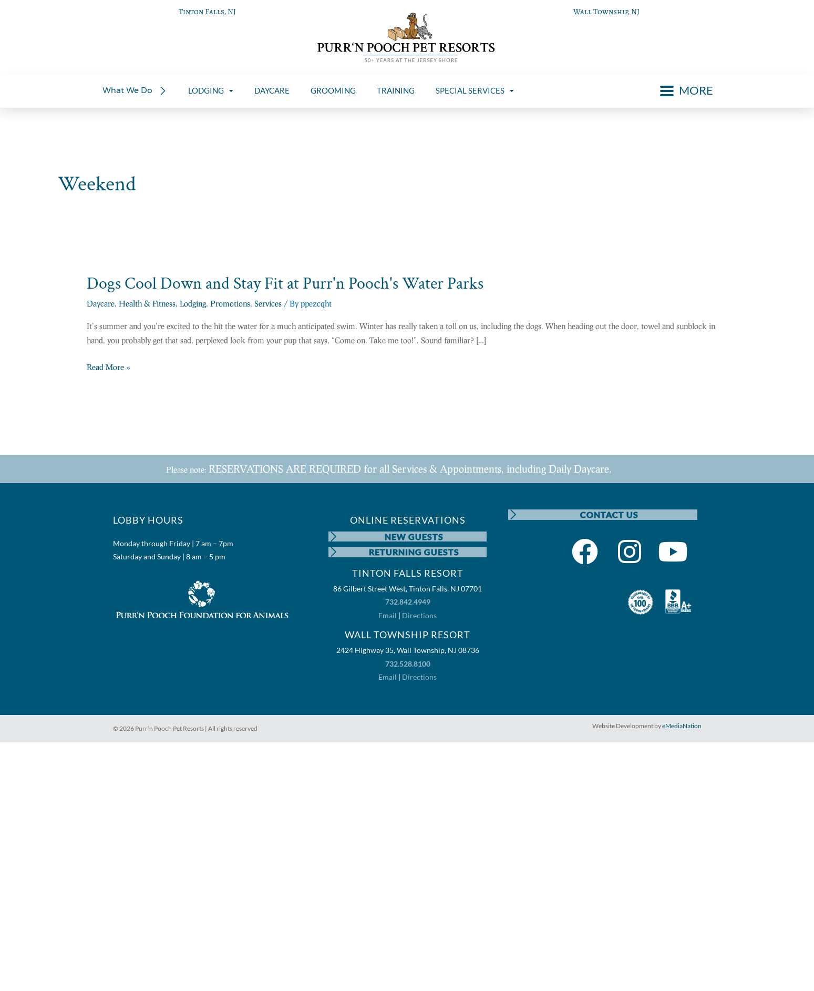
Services (268, 303)
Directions (419, 615)
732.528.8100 (407, 664)
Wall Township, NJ (606, 11)
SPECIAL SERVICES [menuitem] (475, 90)
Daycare (101, 303)
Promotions (230, 303)
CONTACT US (609, 514)
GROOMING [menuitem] (333, 90)
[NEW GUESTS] (333, 537)
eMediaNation (682, 726)
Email (387, 615)
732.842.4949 (407, 602)
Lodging (193, 303)
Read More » (108, 367)
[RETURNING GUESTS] (333, 552)
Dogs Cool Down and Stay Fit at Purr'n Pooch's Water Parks (285, 283)
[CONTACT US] (513, 514)
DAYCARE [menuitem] (272, 90)
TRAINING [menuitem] (396, 90)
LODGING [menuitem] (210, 90)
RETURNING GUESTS (414, 552)
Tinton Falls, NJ (207, 11)
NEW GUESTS (414, 537)
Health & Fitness (147, 303)
